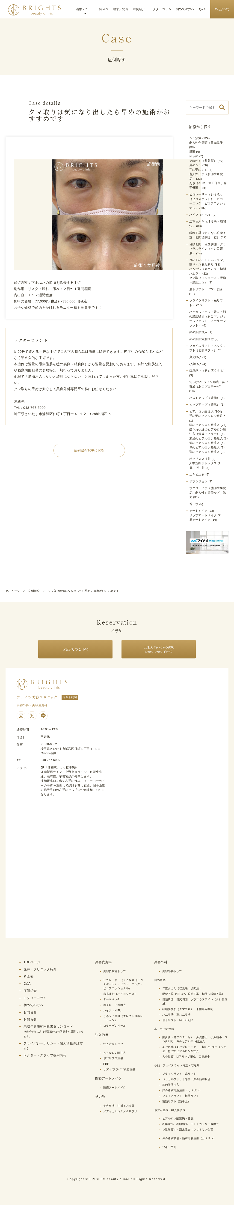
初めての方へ (185, 9)
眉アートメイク (200, 519)
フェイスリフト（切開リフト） (182, 1095)
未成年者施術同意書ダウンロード (53, 1031)
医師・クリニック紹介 (40, 969)
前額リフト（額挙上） (176, 1101)
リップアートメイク (203, 515)
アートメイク (198, 510)
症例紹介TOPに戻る (89, 450)
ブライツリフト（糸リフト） (180, 1073)
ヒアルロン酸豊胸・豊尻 (177, 1118)
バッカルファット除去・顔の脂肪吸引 (186, 1079)
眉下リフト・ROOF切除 (206, 289)
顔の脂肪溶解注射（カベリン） (182, 1090)
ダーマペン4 (111, 999)
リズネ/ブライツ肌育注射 (119, 1069)
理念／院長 (120, 9)
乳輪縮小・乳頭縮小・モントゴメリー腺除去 (190, 1124)
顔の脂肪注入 (198, 332)
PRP (106, 1063)
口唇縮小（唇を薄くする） (207, 370)
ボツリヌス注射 (200, 458)
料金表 (103, 9)
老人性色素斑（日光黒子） (207, 142)
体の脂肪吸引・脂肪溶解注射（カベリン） (189, 1138)
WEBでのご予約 (75, 649)
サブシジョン (198, 481)
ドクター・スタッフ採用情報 (45, 1055)
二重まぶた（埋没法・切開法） (182, 988)
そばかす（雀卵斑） (203, 160)
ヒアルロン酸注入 (201, 411)
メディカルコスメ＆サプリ (120, 1111)
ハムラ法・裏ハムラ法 (176, 1014)
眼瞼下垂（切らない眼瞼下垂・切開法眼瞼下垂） (193, 994)
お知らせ (30, 1019)
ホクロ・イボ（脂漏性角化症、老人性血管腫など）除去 (207, 492)
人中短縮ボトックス (203, 463)
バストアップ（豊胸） (204, 398)
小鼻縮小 (195, 364)
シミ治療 (195, 138)
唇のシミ (195, 165)
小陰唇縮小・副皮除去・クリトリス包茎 (187, 1129)
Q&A (202, 9)
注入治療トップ (113, 1044)
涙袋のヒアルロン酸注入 (206, 438)
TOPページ (13, 590)
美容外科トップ (172, 971)
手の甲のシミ (198, 169)
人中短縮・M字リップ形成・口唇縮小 (186, 1056)
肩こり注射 (197, 467)
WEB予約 (222, 9)
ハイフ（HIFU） (200, 214)
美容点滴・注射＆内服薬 (118, 1105)
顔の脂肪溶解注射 (201, 339)
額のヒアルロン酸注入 (204, 425)
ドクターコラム (160, 9)
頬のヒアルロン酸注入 (204, 443)
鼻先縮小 (195, 357)
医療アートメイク (114, 1087)
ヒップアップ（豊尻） (204, 404)
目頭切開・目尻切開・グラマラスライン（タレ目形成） (207, 248)
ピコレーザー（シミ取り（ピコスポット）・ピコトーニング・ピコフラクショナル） (123, 984)
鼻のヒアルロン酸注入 (204, 447)
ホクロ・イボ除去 (114, 1005)
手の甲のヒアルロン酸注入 (207, 416)
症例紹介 (139, 9)
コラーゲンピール (114, 1025)
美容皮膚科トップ (114, 971)
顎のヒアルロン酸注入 (204, 452)
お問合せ (30, 1012)
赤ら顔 (193, 156)
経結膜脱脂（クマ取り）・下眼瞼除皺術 (187, 1009)
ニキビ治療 (197, 474)
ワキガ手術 (169, 1147)
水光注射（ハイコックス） (120, 994)
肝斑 (192, 151)
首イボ (193, 504)
